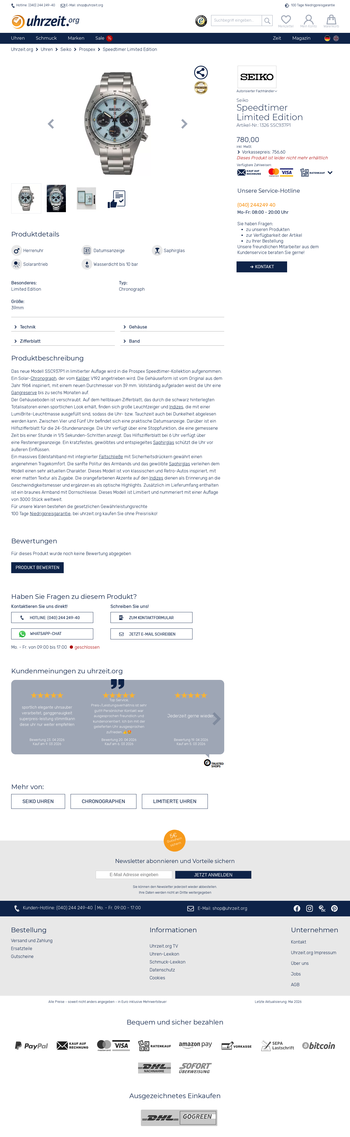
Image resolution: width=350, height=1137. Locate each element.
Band (135, 341)
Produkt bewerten (37, 567)
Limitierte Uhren (175, 801)
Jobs (296, 974)
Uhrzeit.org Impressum (313, 953)
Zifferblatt (31, 341)
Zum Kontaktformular (145, 617)
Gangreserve (24, 393)
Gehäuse (138, 327)
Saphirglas (163, 443)
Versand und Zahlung (31, 941)
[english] (336, 38)
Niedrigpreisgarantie (50, 514)
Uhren (18, 38)
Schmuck (46, 38)
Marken (76, 38)
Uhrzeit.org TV (164, 946)
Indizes (176, 407)
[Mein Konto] (308, 20)
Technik (28, 327)
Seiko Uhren (38, 801)
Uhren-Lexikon (164, 954)
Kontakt (264, 266)
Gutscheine (22, 957)
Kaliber (83, 379)
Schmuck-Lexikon (167, 962)
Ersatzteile (21, 949)
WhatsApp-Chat (40, 634)
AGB (295, 985)
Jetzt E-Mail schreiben (146, 634)
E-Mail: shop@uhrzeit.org (84, 5)
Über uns (300, 963)
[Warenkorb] (331, 20)
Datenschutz (162, 970)
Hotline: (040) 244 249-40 (35, 5)
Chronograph (43, 379)
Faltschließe (111, 457)
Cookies (157, 978)
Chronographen (103, 801)
